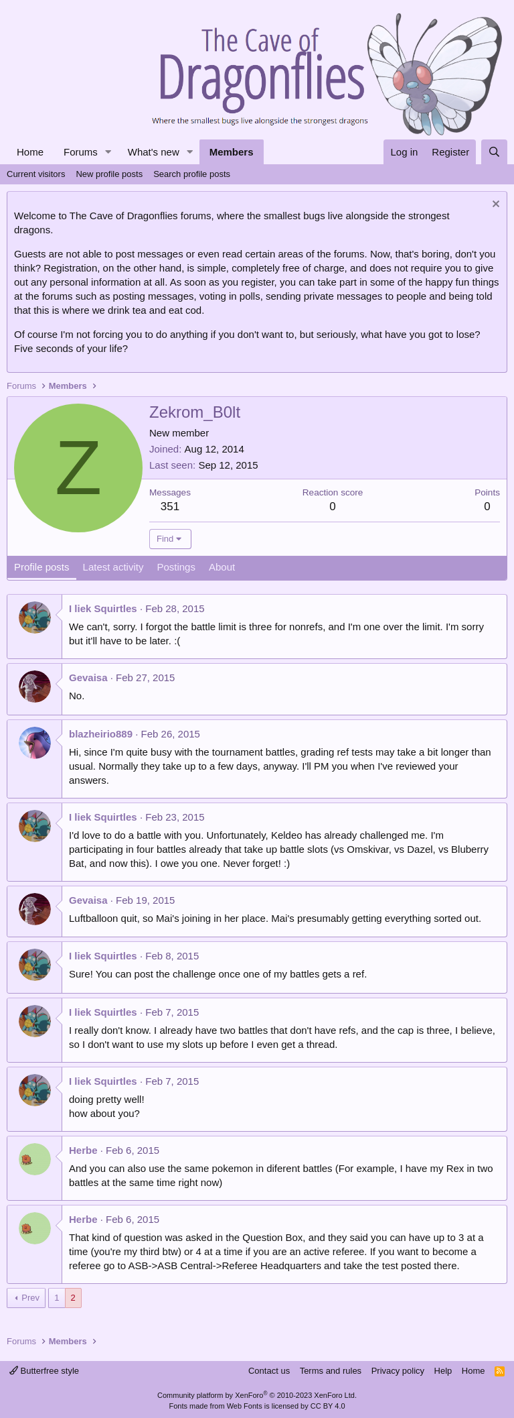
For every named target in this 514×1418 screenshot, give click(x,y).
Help (443, 1371)
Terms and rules (330, 1371)
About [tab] (222, 567)
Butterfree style (44, 1371)
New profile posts (109, 174)
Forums (81, 152)
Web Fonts (244, 1406)
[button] (108, 151)
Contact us (269, 1371)
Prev (30, 1298)
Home (30, 152)
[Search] (494, 151)
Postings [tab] (176, 567)
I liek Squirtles (103, 608)
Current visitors (36, 174)
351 (170, 506)
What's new (153, 152)
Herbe (83, 1150)
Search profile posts (191, 174)
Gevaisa (88, 677)
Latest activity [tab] (113, 567)
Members (231, 152)
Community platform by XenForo (257, 1395)
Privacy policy (397, 1371)
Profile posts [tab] (42, 567)
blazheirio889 (101, 734)
